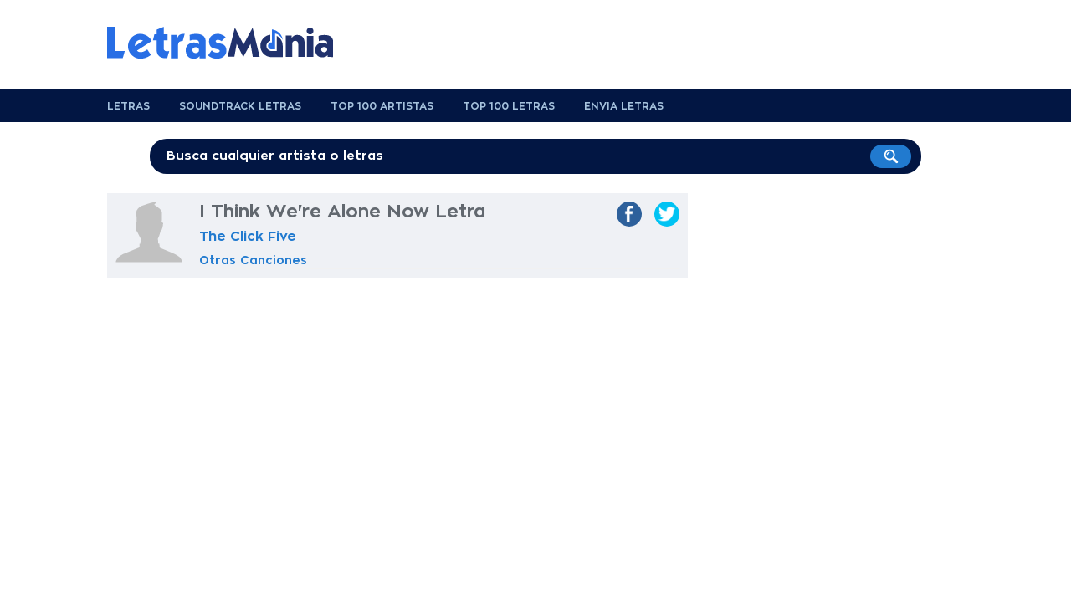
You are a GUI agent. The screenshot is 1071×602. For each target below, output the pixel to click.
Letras (128, 106)
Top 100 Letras (509, 106)
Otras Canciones (253, 260)
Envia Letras (624, 106)
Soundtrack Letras (240, 106)
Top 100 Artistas (382, 106)
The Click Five (247, 236)
